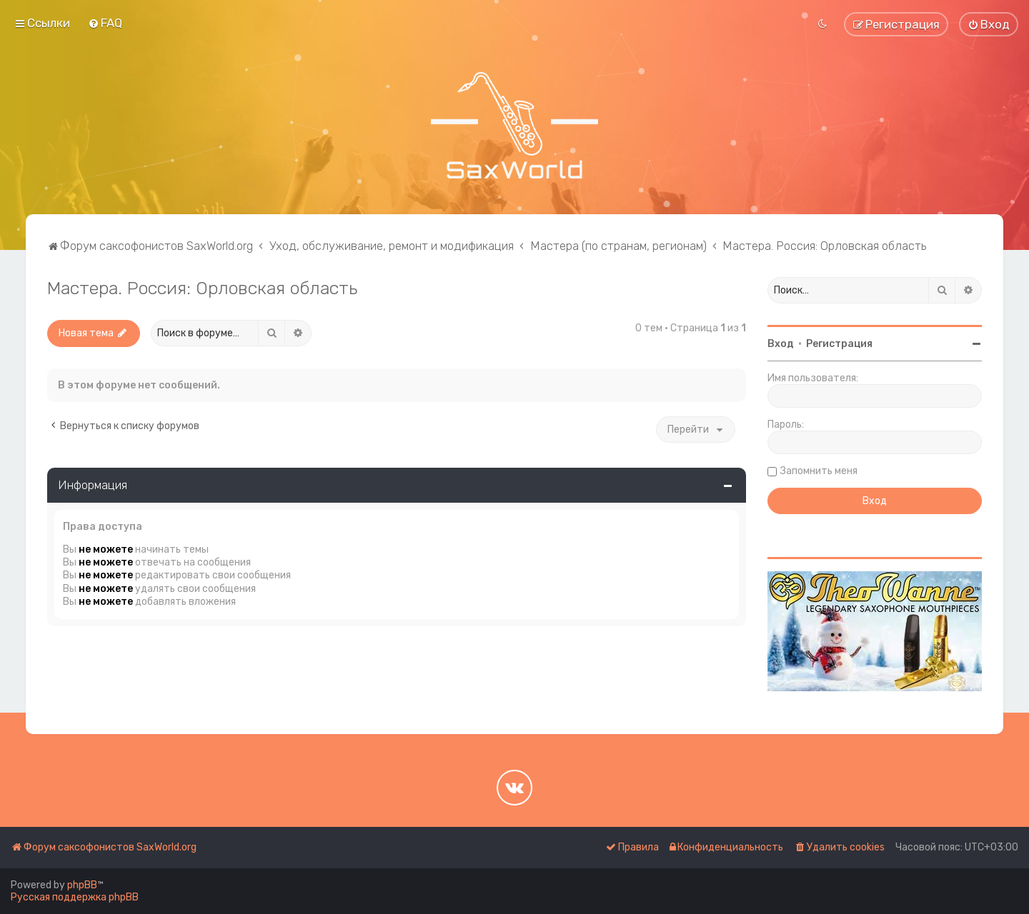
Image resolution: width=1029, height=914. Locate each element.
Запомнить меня (819, 471)
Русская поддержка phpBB (75, 897)
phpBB (82, 885)
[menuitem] (105, 23)
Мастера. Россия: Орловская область (202, 287)
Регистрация (839, 344)
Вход (780, 344)
